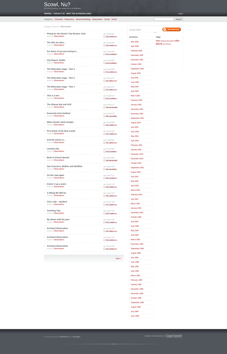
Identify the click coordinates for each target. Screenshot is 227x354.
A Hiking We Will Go (56, 193)
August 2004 (136, 123)
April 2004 (135, 141)
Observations (97, 19)
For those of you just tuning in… (62, 51)
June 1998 (135, 316)
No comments (111, 37)
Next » (118, 259)
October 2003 (136, 163)
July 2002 (134, 199)
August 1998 (136, 307)
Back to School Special (58, 157)
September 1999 (137, 249)
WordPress (64, 337)
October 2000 (136, 217)
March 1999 (135, 276)
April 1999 (135, 271)
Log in (180, 14)
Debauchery (69, 19)
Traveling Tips (54, 210)
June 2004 (135, 132)
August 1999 (136, 253)
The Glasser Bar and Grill (59, 104)
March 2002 (135, 204)
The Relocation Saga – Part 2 (61, 78)
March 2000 (135, 240)
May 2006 (135, 42)
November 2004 (137, 114)
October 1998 (136, 298)
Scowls (107, 19)
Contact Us (59, 14)
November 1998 (137, 294)
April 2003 (135, 186)
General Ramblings (83, 19)
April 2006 (135, 46)
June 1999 (135, 262)
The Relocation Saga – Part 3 (61, 69)
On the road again (55, 175)
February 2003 (136, 195)
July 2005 (134, 78)
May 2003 (135, 181)
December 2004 (137, 109)
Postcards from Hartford (58, 113)
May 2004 (135, 136)
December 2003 (137, 154)
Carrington (76, 337)
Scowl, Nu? (57, 4)
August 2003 (136, 172)
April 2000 (135, 235)
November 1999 (137, 244)
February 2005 (136, 100)
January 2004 (136, 150)
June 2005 (135, 82)
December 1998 (137, 289)
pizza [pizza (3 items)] (159, 43)
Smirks (114, 19)
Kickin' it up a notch (56, 184)
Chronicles (59, 19)
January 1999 (136, 285)
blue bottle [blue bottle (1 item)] (170, 41)
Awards (48, 14)
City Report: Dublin (56, 60)
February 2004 (136, 145)
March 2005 (135, 96)
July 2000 (134, 222)
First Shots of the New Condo (61, 131)
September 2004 (137, 118)
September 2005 (137, 69)
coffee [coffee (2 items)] (177, 41)
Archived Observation (57, 228)
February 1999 (136, 280)
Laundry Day (53, 148)
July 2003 (134, 177)
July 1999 (134, 258)
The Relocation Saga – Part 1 (61, 87)
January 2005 (136, 105)
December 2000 (137, 213)
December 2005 (137, 55)
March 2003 (135, 190)
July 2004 (134, 127)
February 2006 (136, 51)
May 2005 (135, 87)
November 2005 (137, 60)
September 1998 (137, 303)
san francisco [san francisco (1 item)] (166, 44)
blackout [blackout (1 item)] (163, 41)
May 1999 (135, 267)
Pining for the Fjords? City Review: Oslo (66, 33)
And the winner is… (56, 140)
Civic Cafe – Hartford (57, 202)
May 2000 (135, 231)
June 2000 (135, 226)
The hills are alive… (56, 42)
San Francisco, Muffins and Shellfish (64, 166)
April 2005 (135, 91)
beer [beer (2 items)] (158, 41)
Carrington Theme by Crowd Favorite (163, 336)
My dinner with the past (58, 219)
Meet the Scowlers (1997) (78, 14)
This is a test (53, 95)
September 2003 (137, 168)
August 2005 (136, 73)
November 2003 (137, 159)
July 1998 (134, 311)
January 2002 (136, 208)
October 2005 (136, 64)
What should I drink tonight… (61, 122)
